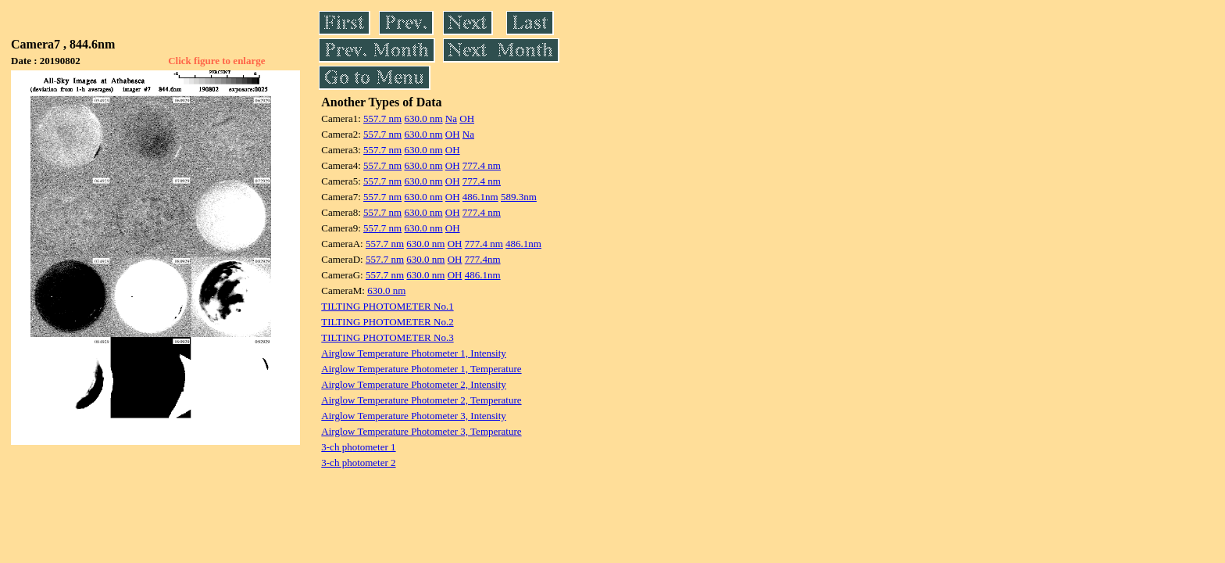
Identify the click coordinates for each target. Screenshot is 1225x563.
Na (451, 118)
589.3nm (519, 197)
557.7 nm (382, 118)
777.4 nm (481, 165)
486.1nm (480, 197)
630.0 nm (423, 118)
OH (466, 118)
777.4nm (483, 259)
